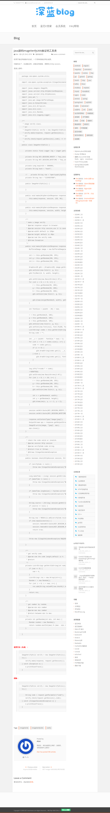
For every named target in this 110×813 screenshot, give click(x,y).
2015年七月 (79, 464)
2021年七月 (79, 290)
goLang (90, 77)
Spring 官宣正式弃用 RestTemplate (82, 166)
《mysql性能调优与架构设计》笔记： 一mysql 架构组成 (87, 577)
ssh (84, 110)
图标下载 (78, 666)
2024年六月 (79, 240)
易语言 (86, 124)
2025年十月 (79, 223)
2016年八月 (79, 428)
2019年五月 (79, 346)
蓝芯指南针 (78, 626)
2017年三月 (79, 408)
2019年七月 (79, 341)
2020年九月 (79, 304)
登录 (31, 782)
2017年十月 (79, 391)
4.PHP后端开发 (83, 489)
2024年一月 (79, 251)
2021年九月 (79, 285)
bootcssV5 (78, 635)
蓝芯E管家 (46, 26)
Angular (86, 66)
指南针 (90, 121)
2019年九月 (79, 335)
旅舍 (76, 657)
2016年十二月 (79, 416)
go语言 (80, 523)
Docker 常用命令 (80, 154)
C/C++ (80, 514)
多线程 (77, 117)
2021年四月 (79, 293)
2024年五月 (79, 243)
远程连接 (90, 135)
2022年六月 (79, 271)
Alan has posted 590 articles (46, 752)
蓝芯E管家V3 (79, 135)
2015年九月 (79, 458)
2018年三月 (79, 380)
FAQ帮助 (74, 26)
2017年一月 (79, 414)
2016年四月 (79, 439)
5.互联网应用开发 (84, 493)
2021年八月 (79, 287)
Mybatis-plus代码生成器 (83, 151)
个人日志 (81, 531)
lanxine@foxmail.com (33, 3)
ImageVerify (24, 728)
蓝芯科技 (78, 624)
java (89, 80)
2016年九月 (79, 425)
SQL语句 (77, 110)
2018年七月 (79, 369)
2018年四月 (79, 377)
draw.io (77, 638)
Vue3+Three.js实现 (81, 162)
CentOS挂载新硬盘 (85, 568)
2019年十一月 (79, 329)
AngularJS (78, 69)
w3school (78, 654)
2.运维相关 (81, 481)
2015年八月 (79, 461)
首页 (34, 26)
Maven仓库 (78, 640)
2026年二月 (79, 214)
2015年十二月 (79, 450)
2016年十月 (79, 422)
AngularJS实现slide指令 (25, 768)
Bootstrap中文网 (80, 632)
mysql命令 (85, 91)
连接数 (77, 139)
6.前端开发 (81, 498)
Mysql (77, 91)
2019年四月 (79, 349)
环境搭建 (84, 128)
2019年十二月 (79, 327)
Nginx (77, 95)
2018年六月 (79, 371)
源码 (76, 128)
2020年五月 (79, 313)
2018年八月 (79, 366)
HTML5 (77, 80)
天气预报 (86, 117)
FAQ (92, 73)
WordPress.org (80, 612)
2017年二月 (79, 411)
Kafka (76, 84)
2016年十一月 (79, 419)
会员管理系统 (79, 113)
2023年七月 (79, 257)
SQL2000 (88, 102)
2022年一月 (79, 276)
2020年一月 (79, 324)
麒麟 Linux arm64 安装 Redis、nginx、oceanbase (84, 158)
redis (83, 95)
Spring (85, 99)
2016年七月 (79, 430)
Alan (16, 54)
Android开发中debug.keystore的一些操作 (85, 200)
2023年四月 (79, 262)
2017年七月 (79, 399)
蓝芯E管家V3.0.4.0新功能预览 (86, 588)
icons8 (77, 649)
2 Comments (84, 571)
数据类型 (78, 124)
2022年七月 (79, 268)
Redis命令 (78, 643)
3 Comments (84, 552)
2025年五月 (79, 234)
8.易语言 (81, 506)
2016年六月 (79, 433)
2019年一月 (79, 355)
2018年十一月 (79, 360)
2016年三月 (79, 442)
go (75, 77)
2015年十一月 (79, 453)
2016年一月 (79, 447)
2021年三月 (79, 296)
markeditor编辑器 (81, 646)
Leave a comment (59, 54)
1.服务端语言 (39, 54)
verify (49, 728)
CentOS (85, 73)
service (77, 99)
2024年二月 (79, 248)
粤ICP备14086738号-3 (54, 810)
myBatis (86, 88)
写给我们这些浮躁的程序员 (87, 548)
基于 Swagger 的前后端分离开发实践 (54, 768)
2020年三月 (79, 318)
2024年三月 (79, 245)
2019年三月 (79, 352)
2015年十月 (79, 456)
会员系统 (61, 26)
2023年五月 (79, 259)
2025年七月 (79, 229)
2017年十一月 (79, 388)
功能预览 (90, 113)
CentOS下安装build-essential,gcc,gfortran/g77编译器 (87, 558)
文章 (77, 606)
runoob (77, 652)
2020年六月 (79, 310)
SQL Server (85, 106)
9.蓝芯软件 (81, 510)
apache (77, 73)
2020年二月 (79, 321)
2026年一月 (79, 217)
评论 (77, 609)
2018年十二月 (79, 357)
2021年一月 (79, 299)
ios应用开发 (82, 527)
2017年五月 (79, 402)
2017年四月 (79, 405)
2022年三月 (79, 273)
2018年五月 (79, 374)
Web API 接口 (79, 629)
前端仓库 (78, 660)
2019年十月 (79, 332)
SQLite (76, 106)
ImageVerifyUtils (37, 728)
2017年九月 (79, 394)
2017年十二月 (79, 386)
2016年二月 (79, 444)
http (83, 80)
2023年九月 (79, 254)
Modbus (77, 88)
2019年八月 (79, 338)
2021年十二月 (79, 279)
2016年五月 (79, 436)
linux (83, 84)
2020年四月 (79, 315)
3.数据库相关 (82, 485)
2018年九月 (79, 363)
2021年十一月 (79, 282)
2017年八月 (79, 397)
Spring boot (79, 102)
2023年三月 (79, 265)
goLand (82, 77)
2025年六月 (79, 231)
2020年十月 (79, 301)
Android (77, 66)
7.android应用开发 (84, 502)
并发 (76, 121)
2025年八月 (79, 226)
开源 (82, 121)
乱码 (90, 110)
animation (87, 69)
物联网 (80, 535)
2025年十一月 (79, 220)
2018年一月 (79, 383)
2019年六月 (79, 343)
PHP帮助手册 (79, 663)
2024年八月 (79, 237)
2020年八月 (79, 307)
